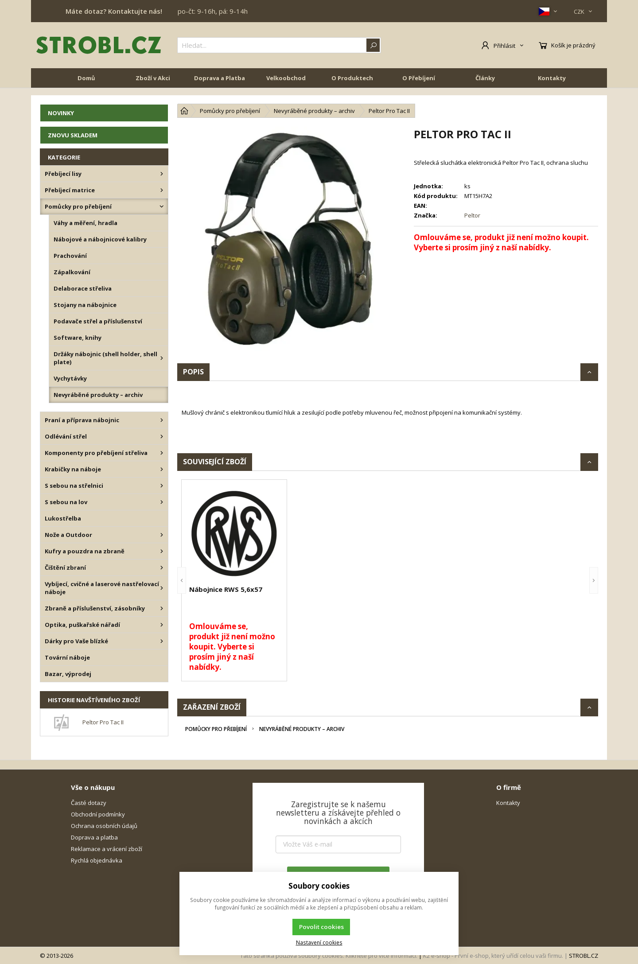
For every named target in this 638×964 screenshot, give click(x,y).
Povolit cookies (321, 927)
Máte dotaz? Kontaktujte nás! (114, 11)
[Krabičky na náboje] (161, 469)
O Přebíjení (418, 85)
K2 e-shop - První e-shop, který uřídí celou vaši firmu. (493, 956)
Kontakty (552, 85)
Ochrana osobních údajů (104, 826)
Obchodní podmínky (98, 814)
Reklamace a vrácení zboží (106, 849)
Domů (86, 85)
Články (485, 85)
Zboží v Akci (153, 85)
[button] (181, 580)
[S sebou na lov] (161, 502)
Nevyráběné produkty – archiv (301, 729)
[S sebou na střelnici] (161, 485)
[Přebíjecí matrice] (161, 190)
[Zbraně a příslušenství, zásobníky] (161, 608)
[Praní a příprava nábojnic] (161, 420)
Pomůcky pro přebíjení (216, 729)
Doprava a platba (94, 837)
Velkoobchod (286, 85)
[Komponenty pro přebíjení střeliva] (161, 452)
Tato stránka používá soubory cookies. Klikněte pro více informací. (328, 956)
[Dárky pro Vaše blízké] (161, 641)
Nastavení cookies (319, 942)
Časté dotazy (88, 803)
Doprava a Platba (219, 85)
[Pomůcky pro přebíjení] (161, 206)
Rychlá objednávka (96, 860)
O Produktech (352, 85)
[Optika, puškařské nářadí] (161, 624)
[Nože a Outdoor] (161, 534)
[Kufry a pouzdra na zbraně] (161, 551)
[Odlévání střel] (161, 436)
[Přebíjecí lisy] (161, 173)
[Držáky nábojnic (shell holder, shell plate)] (161, 358)
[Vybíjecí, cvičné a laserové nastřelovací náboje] (161, 587)
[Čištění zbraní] (161, 567)
